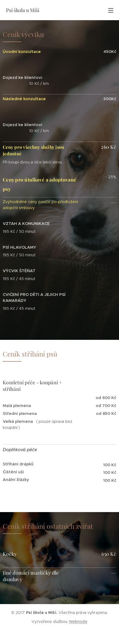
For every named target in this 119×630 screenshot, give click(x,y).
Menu (110, 10)
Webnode (78, 621)
